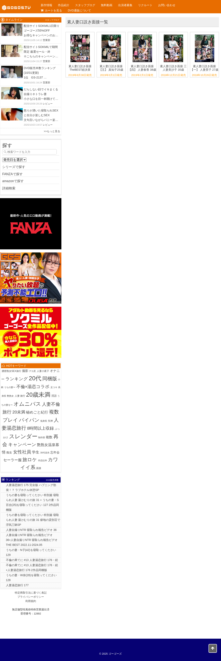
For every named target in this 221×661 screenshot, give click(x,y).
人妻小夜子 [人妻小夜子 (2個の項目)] (43, 371)
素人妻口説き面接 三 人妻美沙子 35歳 (173, 68)
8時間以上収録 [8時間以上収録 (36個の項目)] (40, 428)
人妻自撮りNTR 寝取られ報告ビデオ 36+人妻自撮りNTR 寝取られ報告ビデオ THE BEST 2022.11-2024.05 (32, 539)
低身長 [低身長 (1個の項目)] (43, 421)
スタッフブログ (85, 5)
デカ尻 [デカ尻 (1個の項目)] (32, 371)
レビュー (48, 103)
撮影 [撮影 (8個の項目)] (25, 371)
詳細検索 (8, 188)
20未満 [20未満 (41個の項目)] (18, 412)
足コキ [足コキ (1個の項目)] (54, 387)
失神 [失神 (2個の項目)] (50, 420)
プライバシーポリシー (30, 596)
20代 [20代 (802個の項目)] (35, 378)
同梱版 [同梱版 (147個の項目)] (49, 378)
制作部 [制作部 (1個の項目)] (41, 437)
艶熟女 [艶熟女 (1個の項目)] (10, 396)
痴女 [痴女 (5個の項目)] (9, 452)
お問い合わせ (166, 5)
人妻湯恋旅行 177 (17, 585)
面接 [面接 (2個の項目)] (38, 468)
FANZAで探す (12, 174)
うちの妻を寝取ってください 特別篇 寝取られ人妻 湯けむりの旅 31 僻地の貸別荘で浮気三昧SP (33, 519)
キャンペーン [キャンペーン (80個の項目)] (22, 444)
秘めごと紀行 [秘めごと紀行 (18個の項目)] (37, 412)
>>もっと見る (52, 131)
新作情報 (46, 5)
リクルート (145, 5)
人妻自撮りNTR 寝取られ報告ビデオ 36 (31, 530)
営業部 (46, 40)
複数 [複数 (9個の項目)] (49, 437)
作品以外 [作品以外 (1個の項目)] (42, 460)
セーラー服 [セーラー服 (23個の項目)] (12, 460)
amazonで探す (13, 181)
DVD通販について (79, 10)
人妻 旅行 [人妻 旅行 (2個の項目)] (20, 395)
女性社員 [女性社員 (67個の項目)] (22, 451)
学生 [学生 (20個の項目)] (35, 452)
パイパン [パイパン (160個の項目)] (29, 420)
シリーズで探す (13, 167)
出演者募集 (125, 5)
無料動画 (106, 5)
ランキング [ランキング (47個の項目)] (16, 378)
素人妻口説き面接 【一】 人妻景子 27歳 (204, 68)
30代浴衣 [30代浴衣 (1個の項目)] (45, 452)
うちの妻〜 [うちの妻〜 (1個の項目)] (9, 387)
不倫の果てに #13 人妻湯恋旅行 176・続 (32, 560)
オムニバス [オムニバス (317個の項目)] (27, 404)
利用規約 (30, 601)
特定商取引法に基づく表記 (31, 592)
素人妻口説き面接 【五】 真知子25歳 (111, 68)
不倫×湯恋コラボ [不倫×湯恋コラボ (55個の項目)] (33, 386)
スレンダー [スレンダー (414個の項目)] (23, 436)
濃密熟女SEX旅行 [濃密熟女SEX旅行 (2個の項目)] (11, 371)
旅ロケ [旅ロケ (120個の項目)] (30, 459)
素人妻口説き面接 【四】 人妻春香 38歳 (142, 68)
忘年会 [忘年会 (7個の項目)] (55, 452)
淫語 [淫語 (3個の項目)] (54, 395)
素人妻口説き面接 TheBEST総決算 (80, 68)
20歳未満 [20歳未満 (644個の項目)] (38, 394)
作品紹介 (63, 5)
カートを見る (51, 10)
